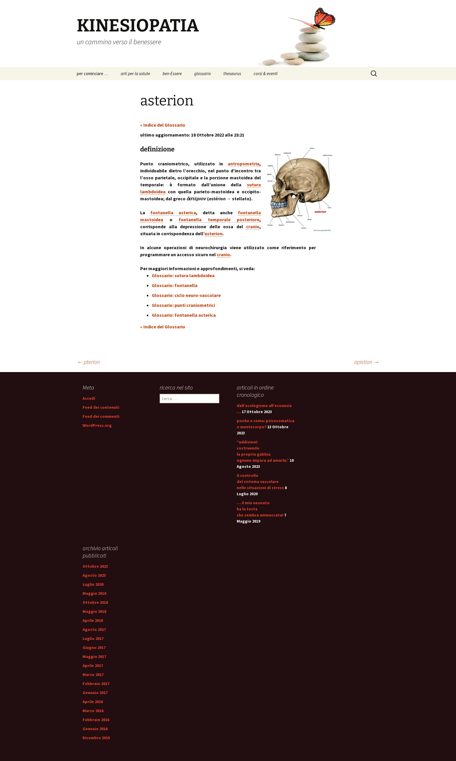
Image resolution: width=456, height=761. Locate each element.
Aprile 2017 (93, 665)
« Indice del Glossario (162, 125)
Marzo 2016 (93, 710)
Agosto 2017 (94, 629)
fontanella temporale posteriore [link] (219, 219)
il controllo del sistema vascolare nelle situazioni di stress (260, 481)
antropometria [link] (243, 164)
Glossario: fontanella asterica (184, 315)
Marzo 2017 (93, 674)
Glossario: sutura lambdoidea (183, 275)
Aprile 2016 (93, 701)
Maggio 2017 (94, 656)
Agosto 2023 (94, 575)
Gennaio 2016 (95, 728)
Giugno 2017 (94, 647)
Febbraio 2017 (96, 683)
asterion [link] (213, 233)
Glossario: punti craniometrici (183, 305)
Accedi (89, 398)
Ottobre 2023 (95, 566)
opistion (366, 361)
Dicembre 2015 (96, 737)
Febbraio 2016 (96, 719)
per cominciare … (92, 73)
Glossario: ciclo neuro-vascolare (186, 295)
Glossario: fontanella (174, 285)
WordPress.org (97, 425)
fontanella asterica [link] (173, 212)
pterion (88, 361)
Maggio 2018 (94, 611)
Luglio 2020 (93, 584)
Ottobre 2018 (95, 602)
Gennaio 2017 (95, 692)
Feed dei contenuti (101, 407)
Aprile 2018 (93, 620)
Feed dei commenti (101, 416)
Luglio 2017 (93, 638)
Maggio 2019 (94, 593)
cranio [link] (252, 226)
